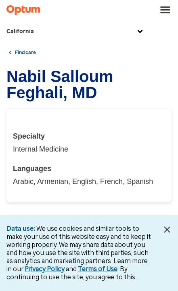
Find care (25, 52)
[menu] (165, 10)
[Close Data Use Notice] (167, 229)
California (75, 31)
